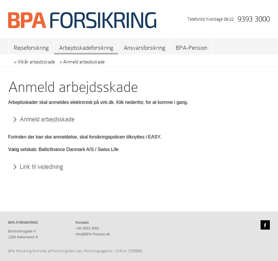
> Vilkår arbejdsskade (34, 62)
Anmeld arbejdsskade (47, 119)
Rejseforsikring (31, 48)
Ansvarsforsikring (144, 48)
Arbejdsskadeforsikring (86, 48)
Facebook (265, 225)
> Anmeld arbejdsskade (82, 62)
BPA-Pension (191, 48)
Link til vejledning (41, 166)
